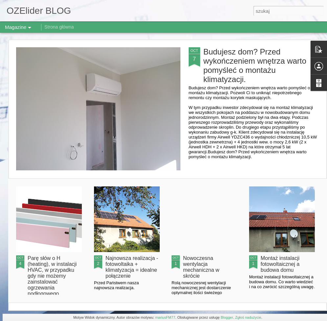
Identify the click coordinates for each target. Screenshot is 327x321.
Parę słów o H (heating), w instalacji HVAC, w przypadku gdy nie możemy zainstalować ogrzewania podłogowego (52, 275)
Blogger (227, 317)
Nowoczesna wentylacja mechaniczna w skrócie (201, 267)
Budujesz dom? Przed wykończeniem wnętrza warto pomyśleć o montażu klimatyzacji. (254, 65)
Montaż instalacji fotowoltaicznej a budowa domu (280, 264)
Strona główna (59, 27)
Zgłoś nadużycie (248, 317)
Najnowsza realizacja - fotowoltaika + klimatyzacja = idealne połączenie (131, 267)
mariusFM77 (165, 317)
